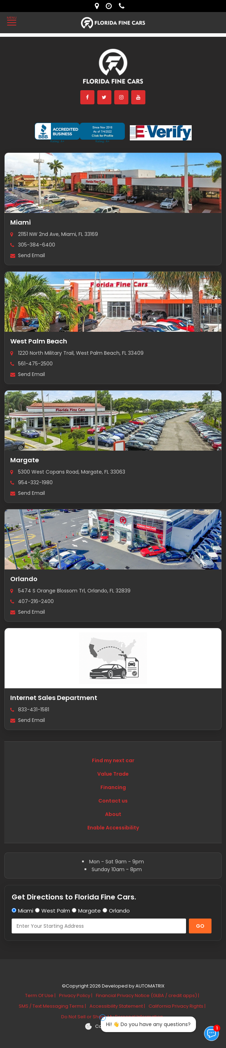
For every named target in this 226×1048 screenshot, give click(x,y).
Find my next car (113, 760)
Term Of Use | (40, 995)
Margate (24, 460)
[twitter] (104, 97)
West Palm (55, 910)
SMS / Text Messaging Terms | (52, 1006)
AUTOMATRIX (149, 986)
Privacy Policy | (75, 995)
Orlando (23, 578)
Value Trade (113, 773)
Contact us (113, 800)
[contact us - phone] (123, 6)
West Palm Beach (38, 341)
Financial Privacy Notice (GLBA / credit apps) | (147, 995)
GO (200, 926)
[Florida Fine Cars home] (113, 69)
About (113, 814)
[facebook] (87, 97)
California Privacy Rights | (177, 1006)
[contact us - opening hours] (110, 6)
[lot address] (98, 6)
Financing (113, 787)
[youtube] (138, 97)
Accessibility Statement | (117, 1006)
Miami (20, 222)
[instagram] (121, 97)
